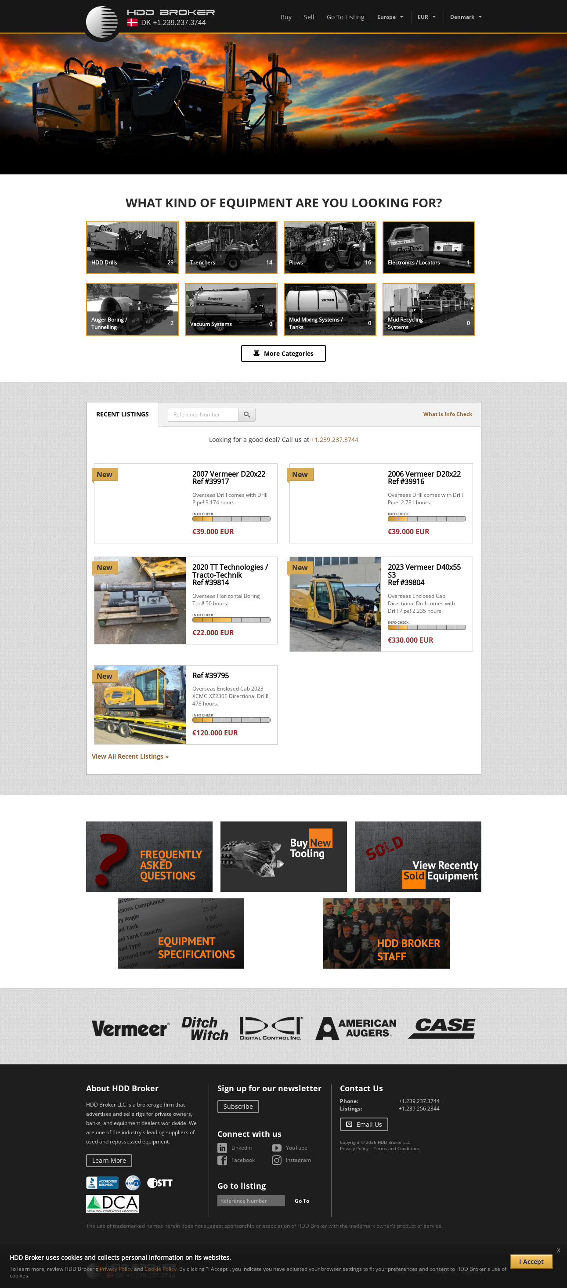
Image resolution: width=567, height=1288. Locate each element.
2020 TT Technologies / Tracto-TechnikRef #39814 (230, 574)
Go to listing (241, 1185)
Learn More (109, 1160)
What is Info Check (447, 414)
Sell (309, 17)
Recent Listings (124, 414)
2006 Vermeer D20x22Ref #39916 (424, 478)
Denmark (462, 17)
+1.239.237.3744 (334, 439)
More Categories (289, 353)
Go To (302, 1201)
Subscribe (238, 1106)
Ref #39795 (210, 675)
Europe (386, 17)
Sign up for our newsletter (269, 1088)
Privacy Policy (354, 1148)
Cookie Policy (160, 1269)
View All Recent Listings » (130, 756)
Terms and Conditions (397, 1148)
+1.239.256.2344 (419, 1108)
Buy (286, 17)
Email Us (369, 1124)
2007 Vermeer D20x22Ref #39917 (228, 478)
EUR (423, 17)
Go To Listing (346, 17)
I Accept (531, 1261)
